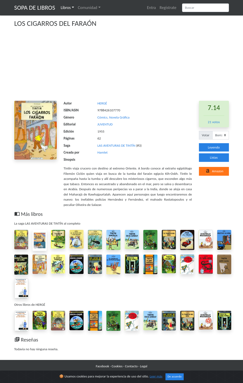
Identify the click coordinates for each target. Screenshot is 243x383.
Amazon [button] (213, 171)
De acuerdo (175, 379)
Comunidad (87, 7)
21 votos (214, 122)
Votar (206, 135)
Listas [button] (214, 157)
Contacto (131, 366)
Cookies (117, 366)
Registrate (167, 7)
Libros (66, 7)
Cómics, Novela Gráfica (113, 117)
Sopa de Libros (34, 7)
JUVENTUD (105, 124)
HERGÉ (102, 103)
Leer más (156, 379)
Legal (143, 366)
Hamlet (102, 152)
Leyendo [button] (214, 147)
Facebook (102, 366)
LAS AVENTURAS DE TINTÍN (116, 145)
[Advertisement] (121, 66)
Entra (151, 7)
